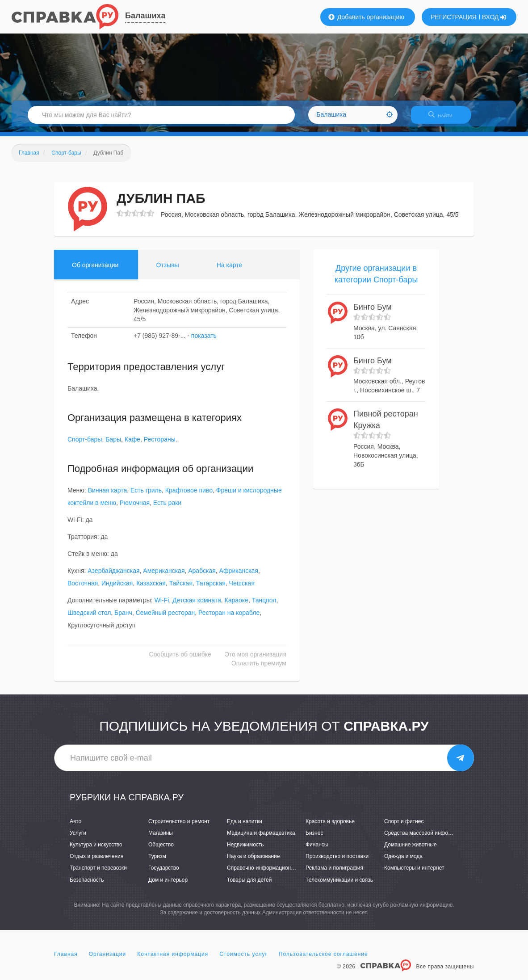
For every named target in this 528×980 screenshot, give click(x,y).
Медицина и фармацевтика (261, 838)
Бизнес (314, 838)
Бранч (123, 618)
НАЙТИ (444, 118)
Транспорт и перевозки (98, 874)
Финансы (317, 850)
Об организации (95, 270)
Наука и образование (253, 862)
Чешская (242, 589)
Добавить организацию (366, 17)
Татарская (211, 589)
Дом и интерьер (168, 885)
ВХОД (494, 17)
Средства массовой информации (425, 838)
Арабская (202, 576)
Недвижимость (245, 850)
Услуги (78, 838)
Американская (163, 576)
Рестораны (160, 445)
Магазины (160, 838)
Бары (113, 445)
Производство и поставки (337, 862)
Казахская (151, 589)
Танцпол (264, 606)
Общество (161, 850)
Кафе (132, 445)
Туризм (157, 862)
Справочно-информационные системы (275, 874)
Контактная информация (172, 959)
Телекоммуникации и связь (339, 885)
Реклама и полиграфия (334, 874)
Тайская (181, 589)
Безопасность (87, 885)
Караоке (236, 606)
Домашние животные (410, 850)
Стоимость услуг (243, 959)
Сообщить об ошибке (180, 660)
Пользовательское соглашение (323, 959)
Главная (66, 959)
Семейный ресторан (165, 618)
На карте (230, 270)
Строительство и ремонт (179, 827)
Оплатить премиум (258, 669)
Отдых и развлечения (96, 862)
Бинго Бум (372, 312)
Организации (107, 959)
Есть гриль (146, 496)
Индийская (117, 589)
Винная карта (107, 496)
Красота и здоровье (330, 827)
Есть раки (167, 508)
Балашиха (145, 15)
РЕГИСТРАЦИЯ (454, 17)
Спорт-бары (84, 445)
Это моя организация (255, 660)
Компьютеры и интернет (414, 874)
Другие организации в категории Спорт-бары (376, 279)
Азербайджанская (113, 576)
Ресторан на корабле (229, 618)
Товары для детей (249, 885)
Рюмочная (135, 508)
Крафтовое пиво (189, 496)
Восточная (82, 589)
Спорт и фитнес (404, 827)
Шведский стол (89, 618)
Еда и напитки (244, 827)
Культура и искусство (96, 850)
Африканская (238, 576)
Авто (75, 827)
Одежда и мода (403, 862)
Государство (163, 874)
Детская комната (196, 606)
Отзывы (167, 270)
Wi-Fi (162, 606)
